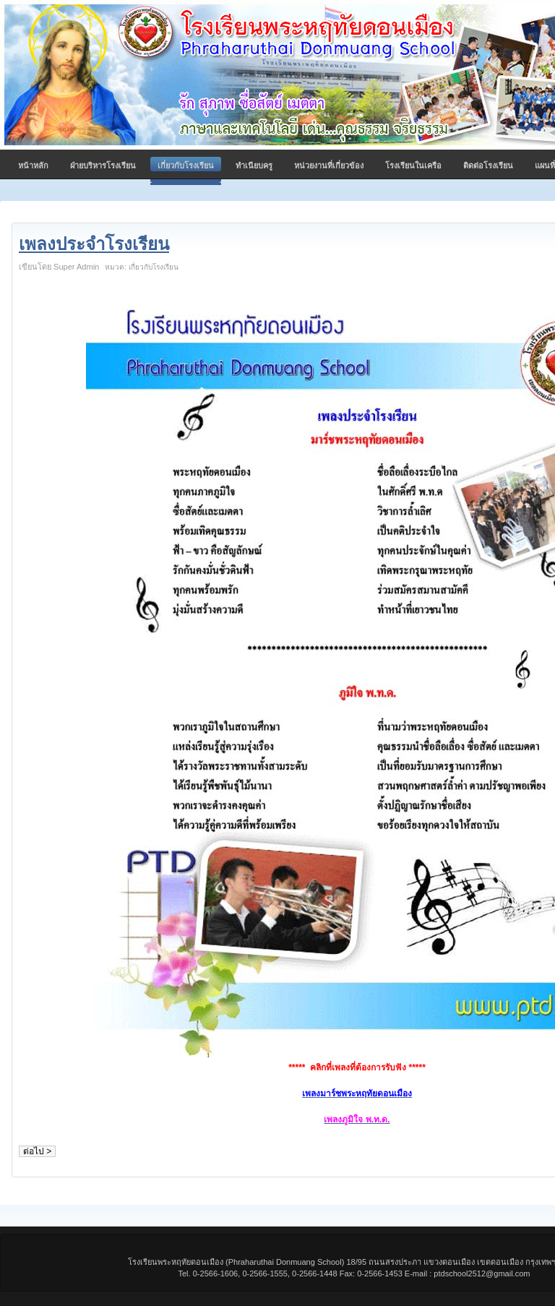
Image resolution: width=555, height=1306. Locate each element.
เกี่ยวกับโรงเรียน (153, 267)
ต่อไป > (37, 1151)
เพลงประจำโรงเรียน (94, 244)
